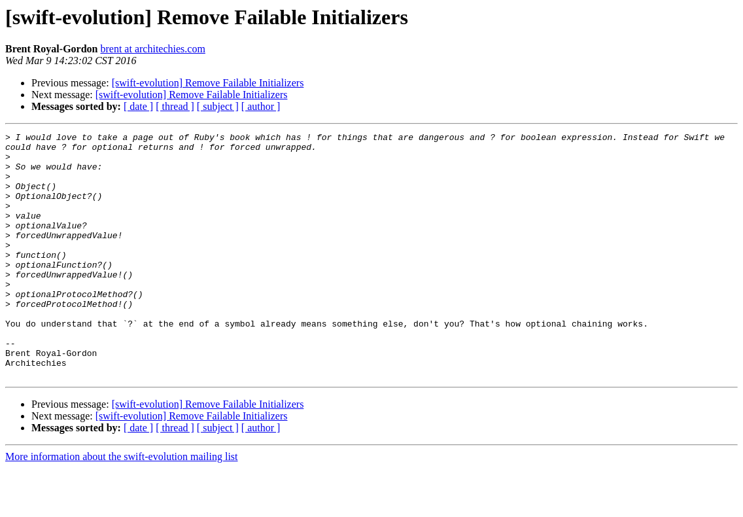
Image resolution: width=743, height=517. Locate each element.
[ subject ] (218, 106)
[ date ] (138, 106)
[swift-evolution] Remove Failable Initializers (208, 82)
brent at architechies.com (152, 48)
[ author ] (261, 106)
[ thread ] (175, 106)
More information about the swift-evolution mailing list (121, 505)
